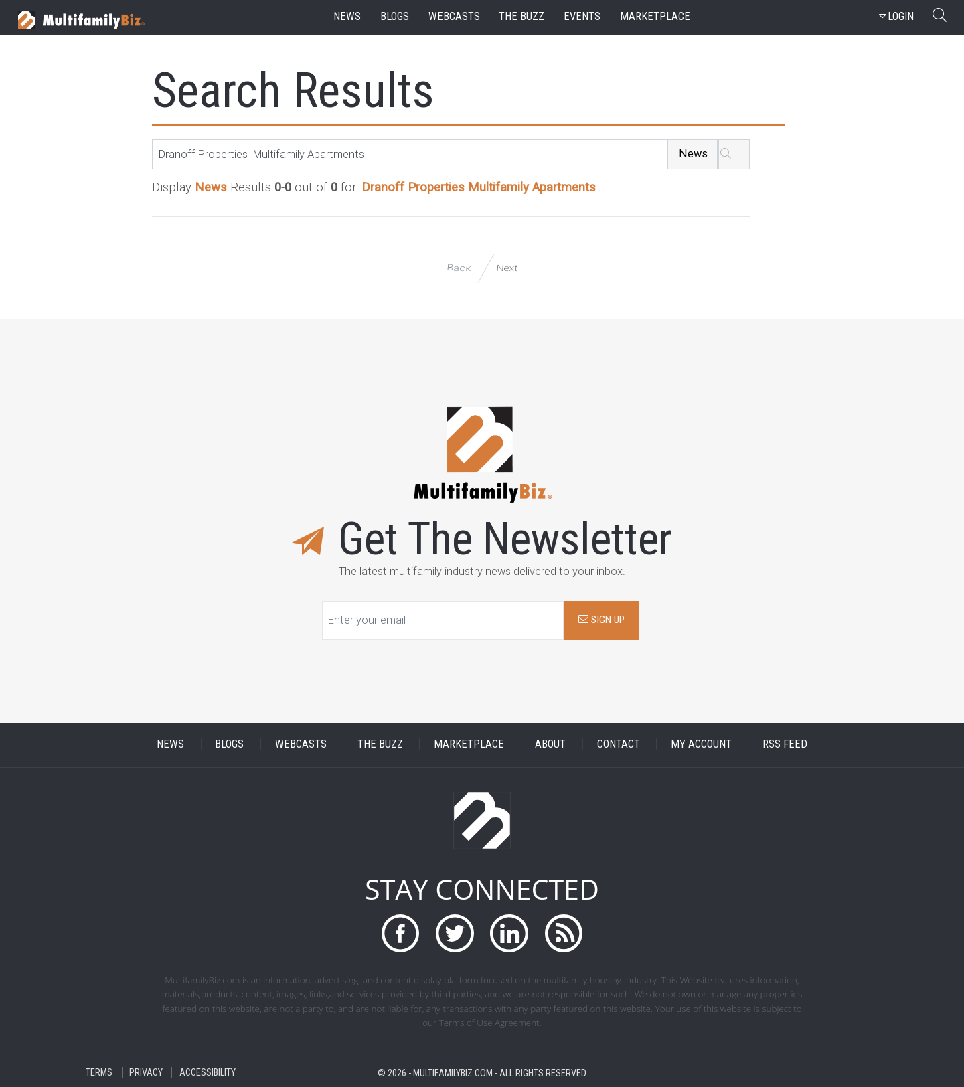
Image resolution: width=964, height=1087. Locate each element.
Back (459, 268)
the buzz (521, 16)
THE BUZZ (380, 744)
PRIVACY (146, 1072)
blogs (394, 16)
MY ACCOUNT (701, 744)
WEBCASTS (301, 744)
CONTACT (618, 744)
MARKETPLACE (469, 744)
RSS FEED (784, 744)
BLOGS (229, 744)
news (347, 16)
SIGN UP (601, 620)
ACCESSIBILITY (207, 1072)
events (582, 16)
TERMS (99, 1072)
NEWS (170, 744)
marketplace (655, 16)
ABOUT (550, 744)
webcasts (454, 16)
